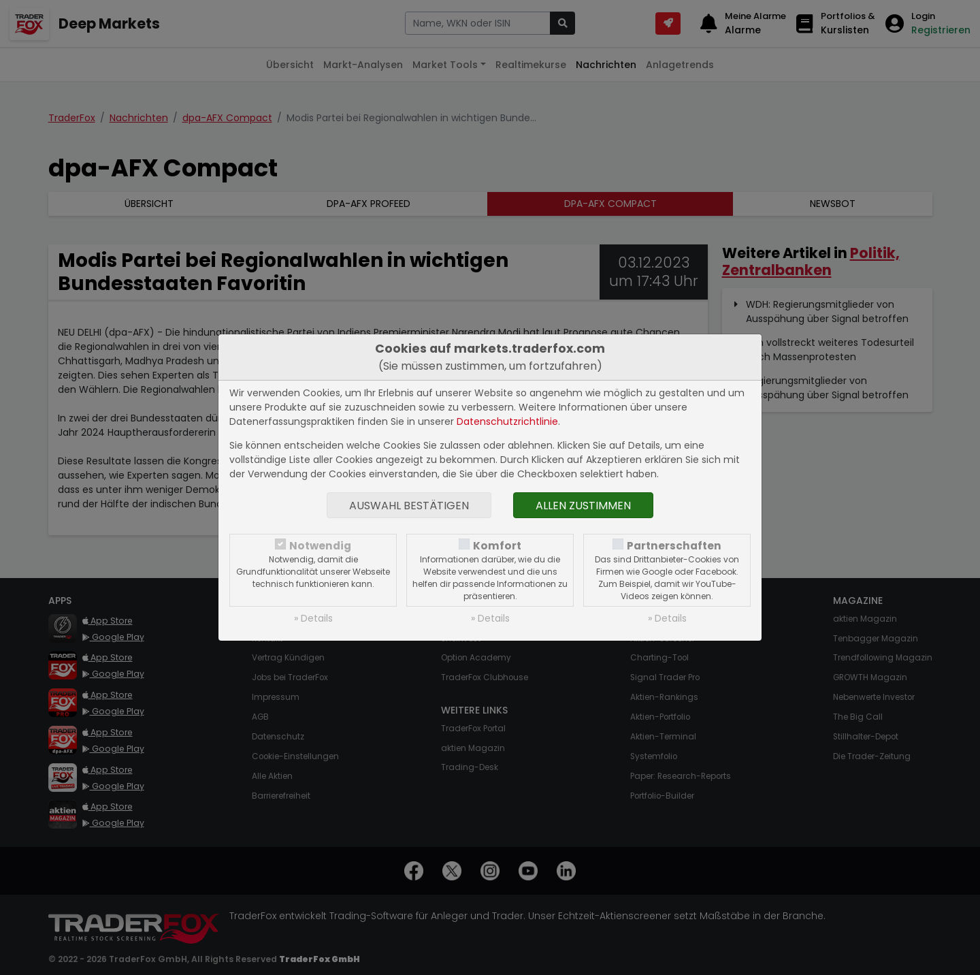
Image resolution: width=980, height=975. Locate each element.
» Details (313, 618)
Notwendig (320, 546)
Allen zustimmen (583, 505)
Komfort (497, 546)
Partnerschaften (674, 546)
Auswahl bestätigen (409, 505)
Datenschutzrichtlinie (507, 421)
